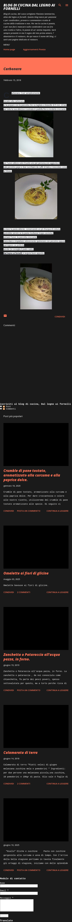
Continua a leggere (58, 510)
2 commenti (23, 592)
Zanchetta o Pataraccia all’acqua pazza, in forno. (31, 656)
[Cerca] (60, 5)
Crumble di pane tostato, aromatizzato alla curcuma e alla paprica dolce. (31, 475)
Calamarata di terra (20, 752)
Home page (9, 49)
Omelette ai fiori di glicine (26, 573)
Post (7, 406)
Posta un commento (28, 510)
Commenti (9, 409)
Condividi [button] (60, 316)
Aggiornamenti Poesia (34, 49)
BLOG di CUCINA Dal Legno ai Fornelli (29, 7)
